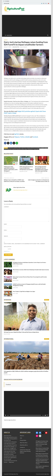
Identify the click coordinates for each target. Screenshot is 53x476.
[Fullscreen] (47, 415)
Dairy (19, 147)
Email (5, 230)
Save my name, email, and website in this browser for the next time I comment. (24, 243)
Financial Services (31, 147)
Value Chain (36, 149)
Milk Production (8, 149)
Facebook (35, 137)
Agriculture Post (16, 46)
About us (22, 435)
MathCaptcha (8, 251)
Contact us (22, 447)
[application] (26, 404)
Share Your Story (23, 442)
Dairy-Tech (23, 147)
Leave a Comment (23, 46)
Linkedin (27, 137)
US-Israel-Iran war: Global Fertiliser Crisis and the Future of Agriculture (21, 332)
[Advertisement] (26, 24)
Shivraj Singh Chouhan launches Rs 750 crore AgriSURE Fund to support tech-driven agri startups (41, 169)
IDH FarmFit (37, 147)
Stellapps (19, 149)
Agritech (5, 39)
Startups (14, 149)
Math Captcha (7, 246)
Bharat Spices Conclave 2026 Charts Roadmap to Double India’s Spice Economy (31, 269)
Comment (6, 206)
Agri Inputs (10, 147)
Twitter (22, 137)
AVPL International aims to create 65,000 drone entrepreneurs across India (26, 168)
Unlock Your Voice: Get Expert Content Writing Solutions (25, 451)
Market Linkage (44, 147)
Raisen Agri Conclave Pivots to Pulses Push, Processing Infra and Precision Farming (42, 455)
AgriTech (16, 134)
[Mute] (45, 415)
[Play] (5, 415)
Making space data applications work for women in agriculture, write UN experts (11, 169)
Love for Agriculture (45, 474)
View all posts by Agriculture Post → (20, 190)
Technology (30, 149)
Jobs (21, 438)
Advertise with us (24, 445)
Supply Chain (24, 149)
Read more (11, 462)
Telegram (17, 137)
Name (5, 224)
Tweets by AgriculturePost (10, 420)
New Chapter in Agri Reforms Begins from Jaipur (24, 291)
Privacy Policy (23, 440)
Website (6, 236)
